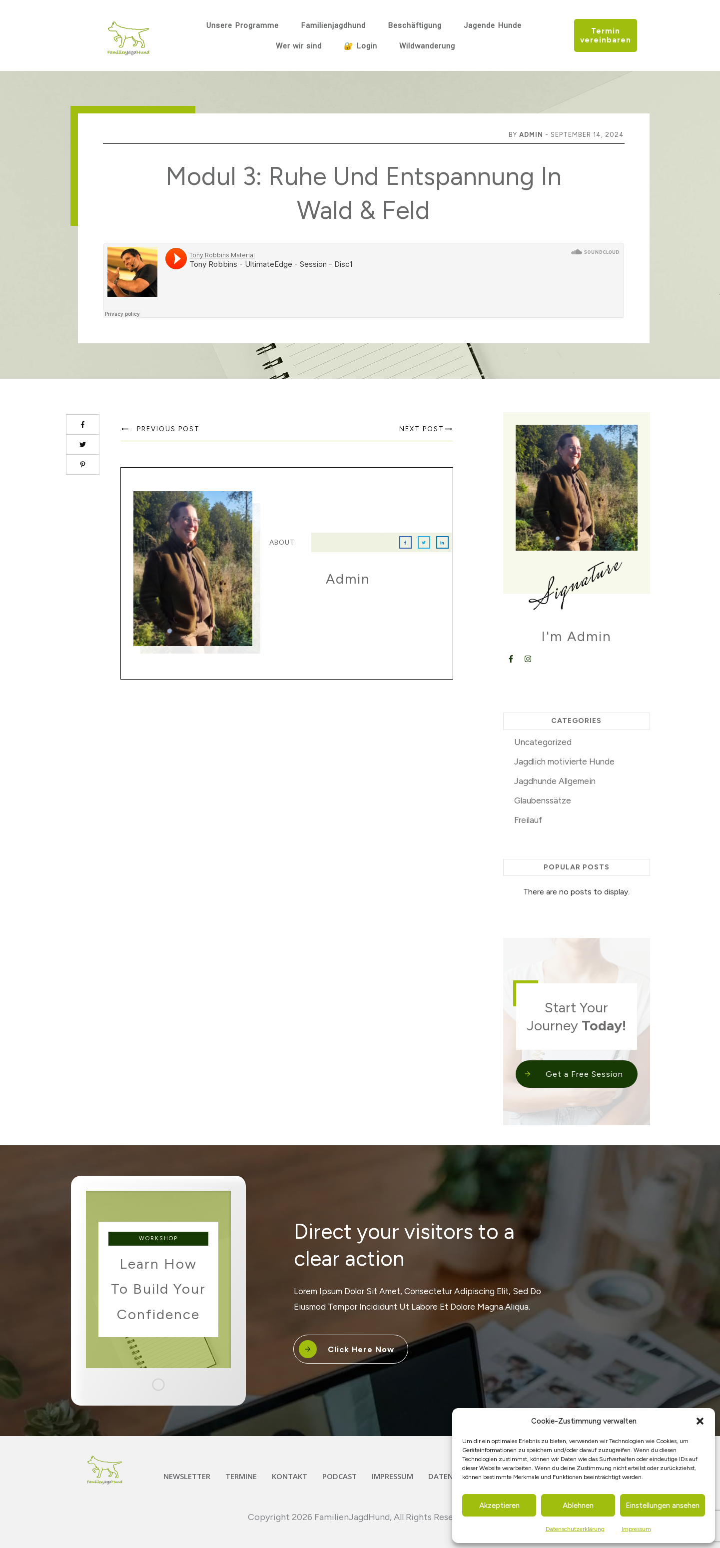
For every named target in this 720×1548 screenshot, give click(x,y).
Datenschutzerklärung (575, 1529)
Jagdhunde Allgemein (555, 781)
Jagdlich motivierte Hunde (564, 762)
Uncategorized (543, 742)
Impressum (636, 1529)
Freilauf (528, 820)
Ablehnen (578, 1505)
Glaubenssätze (542, 800)
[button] (700, 1421)
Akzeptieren (499, 1505)
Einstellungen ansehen (663, 1505)
